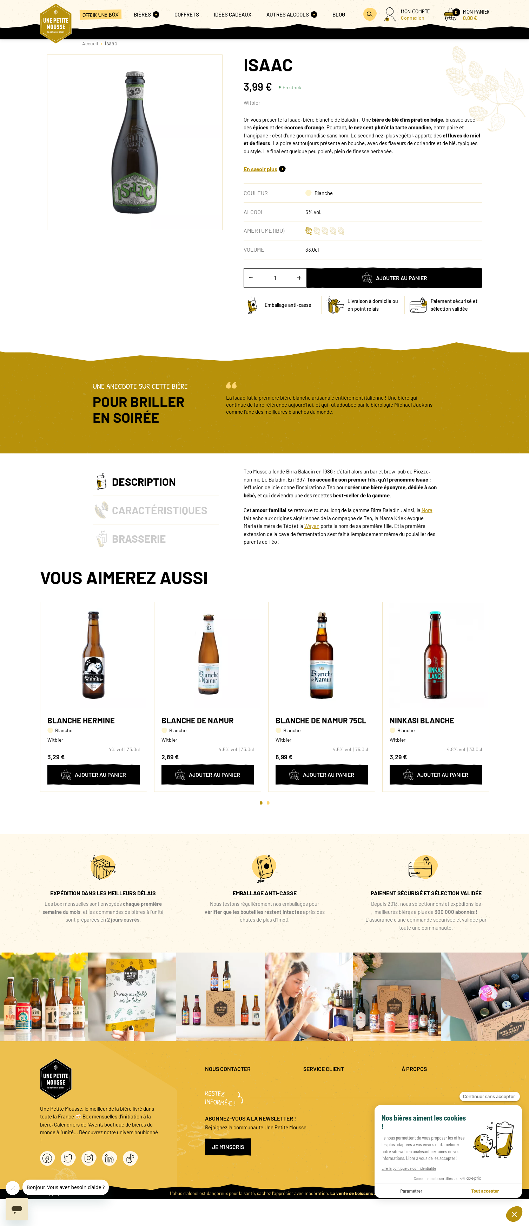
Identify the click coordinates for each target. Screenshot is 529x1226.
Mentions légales (420, 1085)
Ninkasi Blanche (422, 720)
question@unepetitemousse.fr (239, 1085)
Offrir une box (100, 14)
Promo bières (318, 1096)
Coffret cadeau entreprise (332, 1107)
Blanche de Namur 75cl (321, 720)
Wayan (311, 526)
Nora (427, 510)
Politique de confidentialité (432, 1096)
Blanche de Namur (197, 720)
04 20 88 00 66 (221, 1104)
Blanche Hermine (81, 720)
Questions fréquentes (327, 1085)
